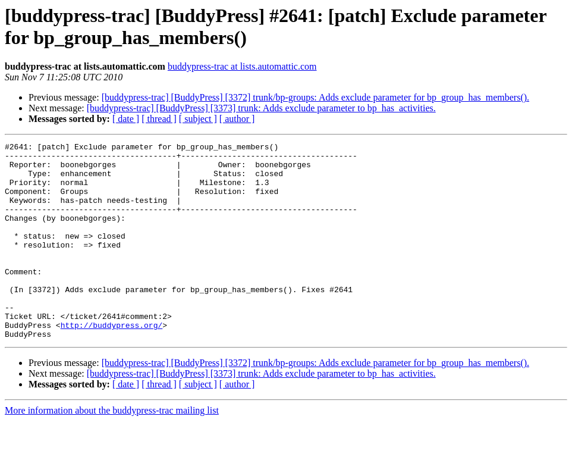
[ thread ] (159, 119)
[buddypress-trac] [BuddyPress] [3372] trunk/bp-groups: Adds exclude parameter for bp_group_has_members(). (315, 97)
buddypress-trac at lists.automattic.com (242, 66)
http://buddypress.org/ (112, 362)
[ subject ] (198, 119)
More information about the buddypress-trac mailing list (112, 450)
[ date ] (125, 119)
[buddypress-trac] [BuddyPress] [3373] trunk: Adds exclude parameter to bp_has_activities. (261, 108)
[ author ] (237, 119)
